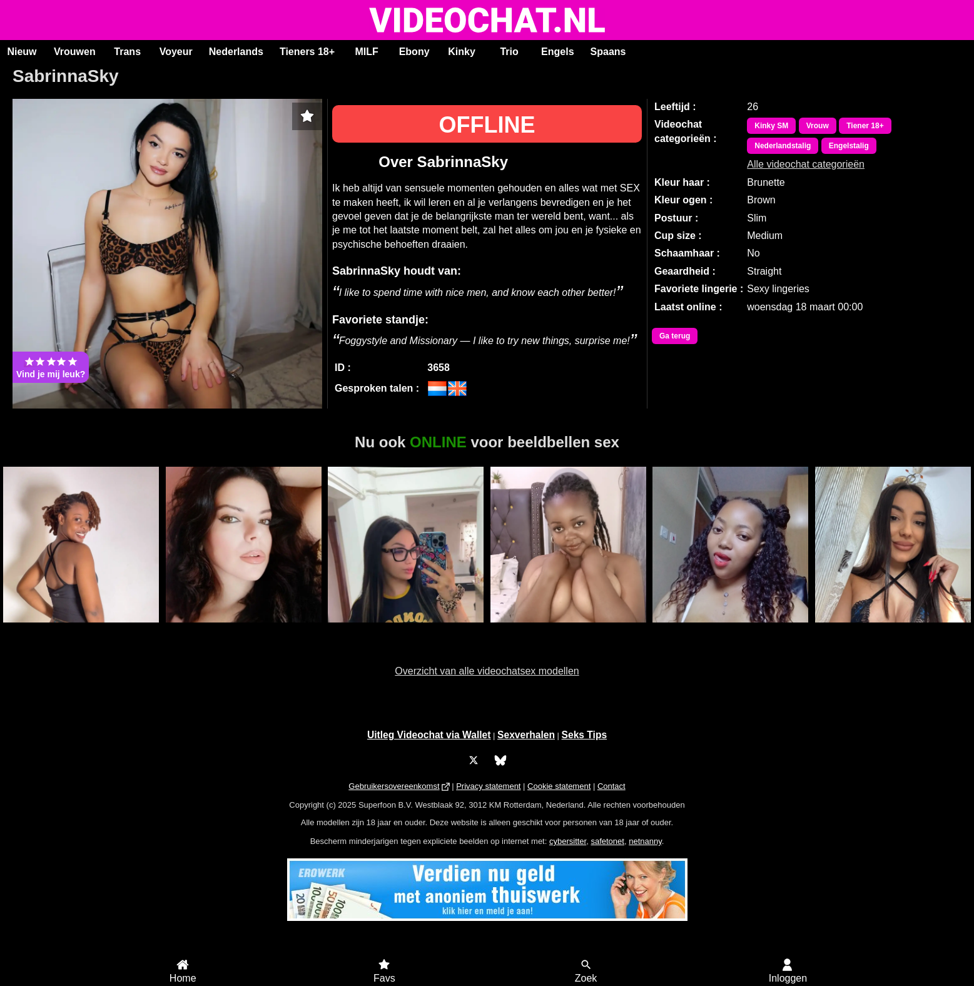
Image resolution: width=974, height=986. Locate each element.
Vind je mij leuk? (50, 367)
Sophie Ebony (730, 629)
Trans (127, 51)
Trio (509, 51)
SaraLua (243, 629)
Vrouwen (75, 51)
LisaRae (406, 629)
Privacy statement (488, 786)
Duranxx (81, 629)
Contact (611, 786)
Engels (557, 51)
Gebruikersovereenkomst (393, 786)
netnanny (645, 841)
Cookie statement (559, 786)
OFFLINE (487, 125)
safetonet (607, 841)
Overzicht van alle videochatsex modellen (487, 671)
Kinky (461, 51)
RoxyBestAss (893, 629)
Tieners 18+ (307, 51)
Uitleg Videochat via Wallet (429, 734)
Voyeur (176, 51)
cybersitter (567, 841)
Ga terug (674, 336)
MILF (366, 51)
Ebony (414, 51)
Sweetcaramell (568, 629)
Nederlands (236, 51)
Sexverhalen (526, 734)
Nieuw (21, 51)
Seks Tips (584, 734)
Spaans (608, 51)
